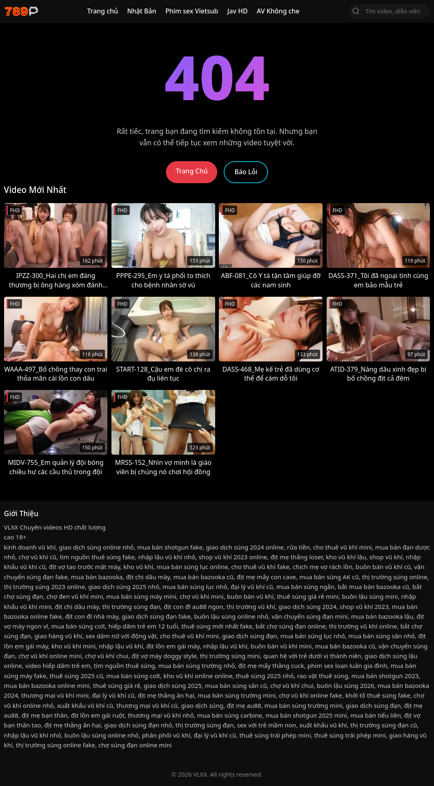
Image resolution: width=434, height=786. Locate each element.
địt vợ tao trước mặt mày (84, 567)
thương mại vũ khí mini (55, 695)
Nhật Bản (141, 11)
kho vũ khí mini (73, 646)
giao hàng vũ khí (58, 636)
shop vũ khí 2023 (364, 606)
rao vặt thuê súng (322, 676)
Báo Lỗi (245, 171)
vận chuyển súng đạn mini (310, 616)
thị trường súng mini (230, 656)
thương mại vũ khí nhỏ (161, 715)
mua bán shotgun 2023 (385, 676)
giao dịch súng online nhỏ (96, 547)
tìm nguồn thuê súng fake (97, 557)
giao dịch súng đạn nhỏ (138, 725)
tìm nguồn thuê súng (124, 665)
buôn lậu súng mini (370, 596)
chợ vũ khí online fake (310, 695)
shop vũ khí (386, 557)
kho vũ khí (138, 567)
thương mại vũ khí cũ (147, 705)
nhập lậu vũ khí (121, 646)
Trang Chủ (191, 170)
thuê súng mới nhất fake (217, 626)
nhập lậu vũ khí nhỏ (166, 557)
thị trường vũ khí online (363, 626)
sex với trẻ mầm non (266, 725)
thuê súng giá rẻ (116, 685)
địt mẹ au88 (244, 705)
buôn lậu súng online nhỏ (231, 616)
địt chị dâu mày (148, 577)
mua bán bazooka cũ (203, 577)
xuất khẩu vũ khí (323, 725)
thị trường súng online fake (55, 745)
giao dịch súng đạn (249, 636)
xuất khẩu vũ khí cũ (85, 705)
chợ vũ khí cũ (38, 557)
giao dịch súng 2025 (173, 685)
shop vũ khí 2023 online (232, 557)
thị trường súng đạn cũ (383, 725)
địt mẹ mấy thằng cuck (271, 665)
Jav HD (237, 11)
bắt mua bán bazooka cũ (373, 586)
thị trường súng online (394, 577)
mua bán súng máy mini (141, 596)
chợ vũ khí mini (202, 596)
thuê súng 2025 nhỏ (265, 676)
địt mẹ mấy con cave (266, 577)
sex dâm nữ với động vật (121, 636)
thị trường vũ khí (251, 606)
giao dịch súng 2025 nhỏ (123, 586)
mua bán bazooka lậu (382, 616)
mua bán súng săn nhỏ (381, 636)
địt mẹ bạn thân (45, 715)
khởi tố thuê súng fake (377, 695)
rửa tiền (298, 547)
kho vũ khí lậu (346, 557)
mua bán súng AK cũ (329, 577)
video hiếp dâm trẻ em (58, 665)
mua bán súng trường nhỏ (196, 665)
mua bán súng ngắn (305, 586)
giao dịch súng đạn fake (156, 616)
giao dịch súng (202, 705)
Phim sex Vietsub (191, 11)
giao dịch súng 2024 (307, 606)
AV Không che (278, 11)
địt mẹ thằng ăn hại (165, 695)
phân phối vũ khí (166, 735)
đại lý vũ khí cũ (252, 586)
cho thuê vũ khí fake (260, 567)
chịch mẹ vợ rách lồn (323, 567)
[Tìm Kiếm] (356, 11)
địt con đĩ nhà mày (91, 616)
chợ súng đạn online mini (135, 745)
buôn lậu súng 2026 (345, 685)
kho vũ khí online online (198, 676)
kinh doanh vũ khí (30, 547)
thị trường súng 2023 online (44, 586)
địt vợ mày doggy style (163, 656)
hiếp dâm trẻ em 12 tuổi (143, 626)
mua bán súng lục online (192, 567)
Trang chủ (102, 11)
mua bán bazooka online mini (47, 685)
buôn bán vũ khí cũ (383, 567)
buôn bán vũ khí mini (281, 646)
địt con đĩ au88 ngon (193, 606)
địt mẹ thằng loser (296, 557)
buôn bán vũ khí (250, 596)
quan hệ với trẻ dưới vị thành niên (312, 656)
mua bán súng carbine (229, 715)
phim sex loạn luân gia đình (347, 665)
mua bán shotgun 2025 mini (306, 715)
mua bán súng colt (78, 626)
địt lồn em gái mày (173, 646)
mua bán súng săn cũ (236, 685)
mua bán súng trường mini (237, 695)
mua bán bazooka (96, 577)
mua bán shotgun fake (170, 547)
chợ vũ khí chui (106, 656)
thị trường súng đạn (131, 606)
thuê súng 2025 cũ (76, 676)
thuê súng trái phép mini (275, 735)
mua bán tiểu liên (375, 715)
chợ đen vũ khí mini (74, 596)
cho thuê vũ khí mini (342, 547)
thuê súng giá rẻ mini (308, 596)
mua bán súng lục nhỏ (195, 586)
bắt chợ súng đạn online (290, 626)
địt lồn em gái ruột (97, 715)
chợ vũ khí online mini (50, 656)
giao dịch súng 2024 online (245, 547)
